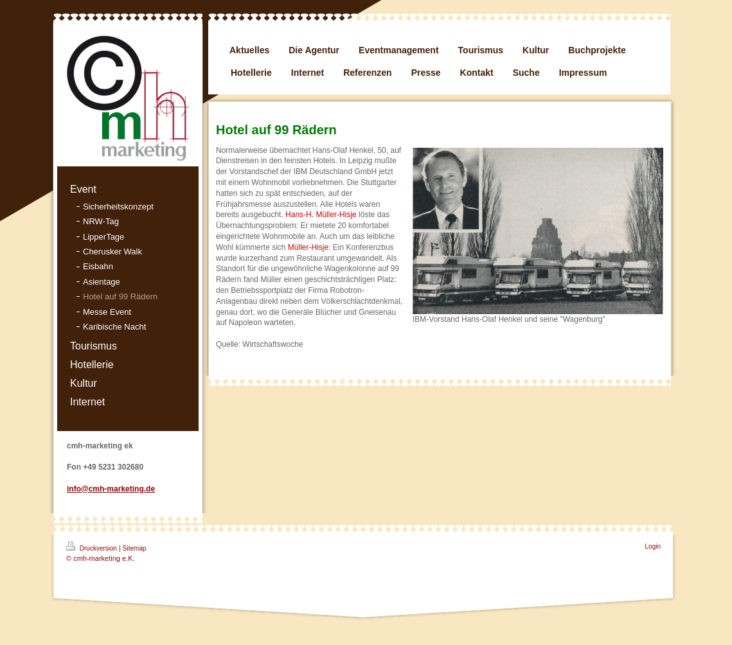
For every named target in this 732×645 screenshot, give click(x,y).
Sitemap (135, 548)
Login (653, 546)
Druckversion (92, 547)
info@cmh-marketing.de (111, 488)
